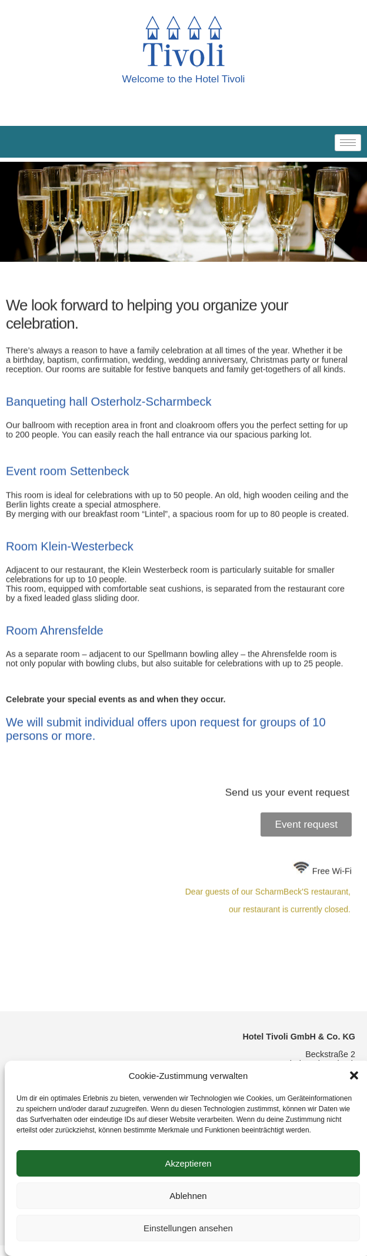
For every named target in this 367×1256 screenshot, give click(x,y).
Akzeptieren (188, 1163)
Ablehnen (187, 1196)
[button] (354, 1075)
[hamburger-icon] (348, 142)
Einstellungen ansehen (188, 1228)
